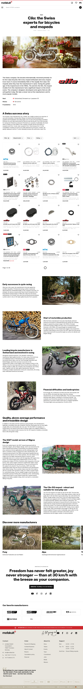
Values (45, 646)
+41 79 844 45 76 (10, 658)
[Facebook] (37, 593)
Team (45, 652)
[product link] (12, 157)
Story (45, 644)
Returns (26, 652)
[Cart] (80, 3)
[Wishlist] (76, 3)
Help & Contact (28, 649)
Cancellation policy (29, 654)
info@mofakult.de (9, 652)
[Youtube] (32, 593)
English (78, 687)
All (31, 619)
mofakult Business (29, 646)
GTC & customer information (48, 687)
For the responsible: (32, 687)
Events (45, 649)
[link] (22, 541)
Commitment (47, 654)
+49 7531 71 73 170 (10, 655)
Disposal (26, 657)
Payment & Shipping (29, 644)
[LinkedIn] (50, 593)
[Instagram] (41, 593)
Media (45, 659)
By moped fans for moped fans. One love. (12, 687)
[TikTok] (46, 593)
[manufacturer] (12, 612)
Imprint (71, 687)
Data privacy (62, 687)
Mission (46, 662)
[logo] (6, 2)
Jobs (45, 657)
